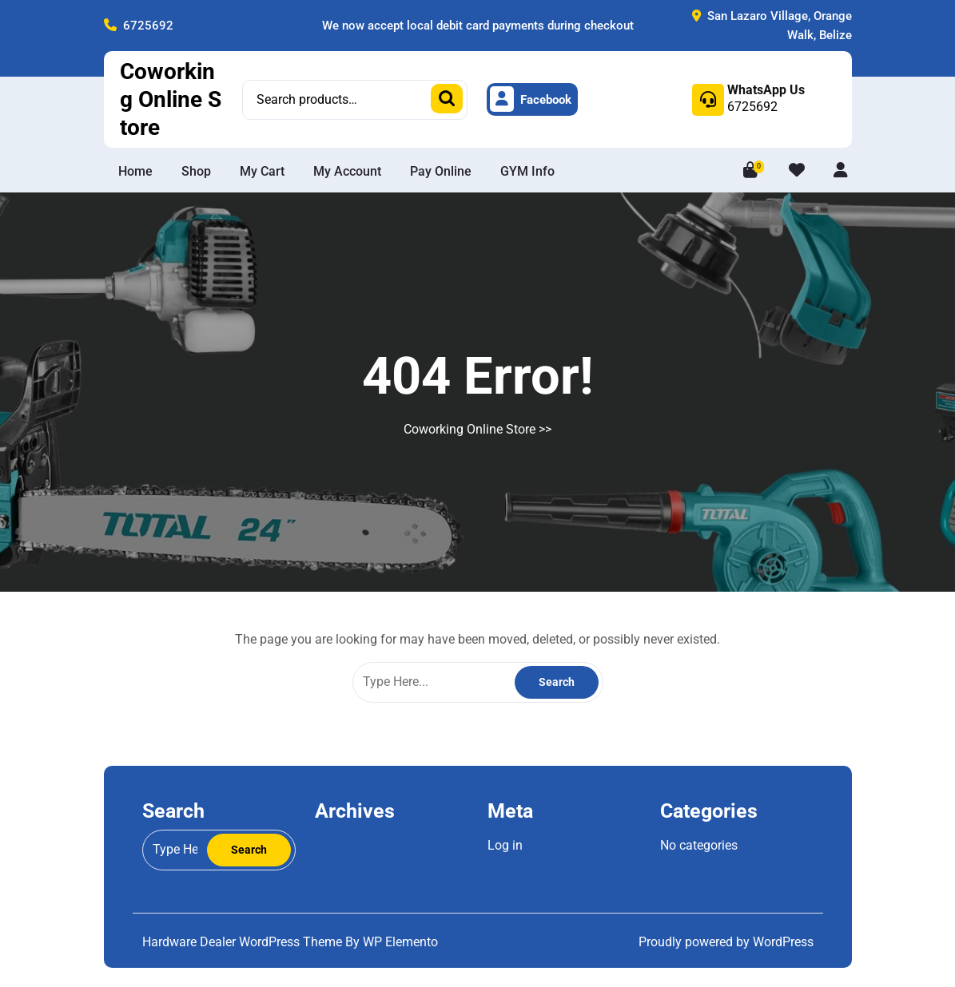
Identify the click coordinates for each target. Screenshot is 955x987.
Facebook (530, 100)
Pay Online (441, 171)
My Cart (262, 171)
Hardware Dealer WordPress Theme (243, 941)
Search (447, 98)
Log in (505, 845)
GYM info (527, 171)
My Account (347, 171)
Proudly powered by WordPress (726, 941)
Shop (196, 171)
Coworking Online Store (170, 99)
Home (135, 171)
